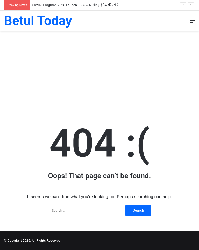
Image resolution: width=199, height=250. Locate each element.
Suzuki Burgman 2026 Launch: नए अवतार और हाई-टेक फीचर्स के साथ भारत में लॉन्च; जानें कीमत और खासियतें (103, 5)
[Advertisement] (99, 72)
